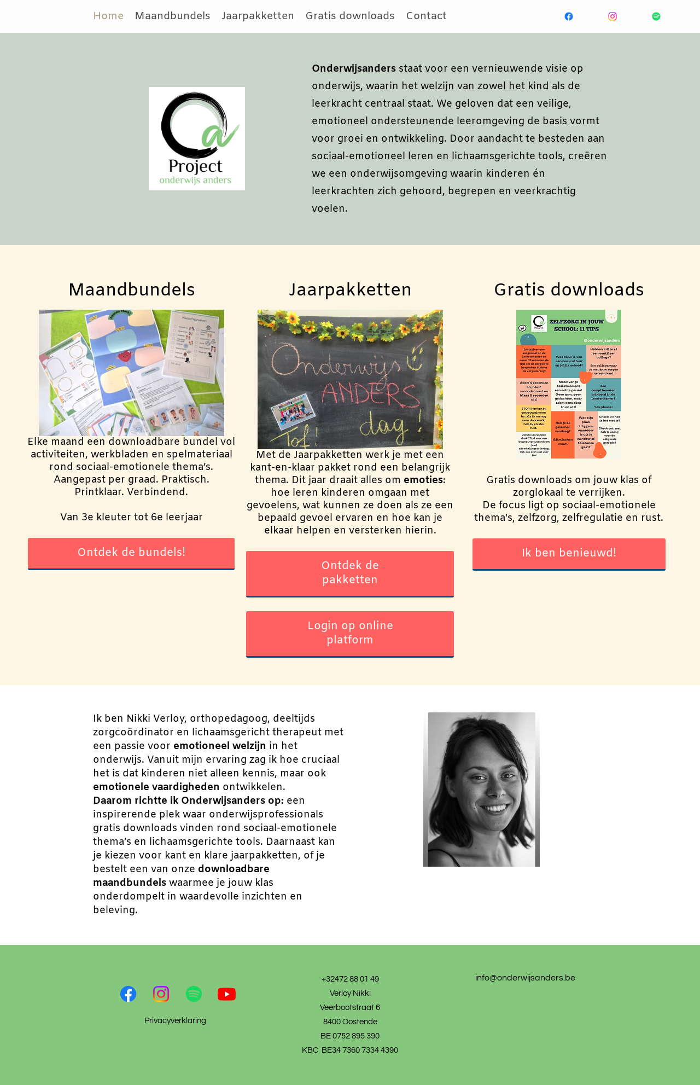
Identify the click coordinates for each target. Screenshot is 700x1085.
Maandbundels (173, 16)
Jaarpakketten (257, 16)
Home (108, 16)
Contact (426, 16)
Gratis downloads (350, 16)
